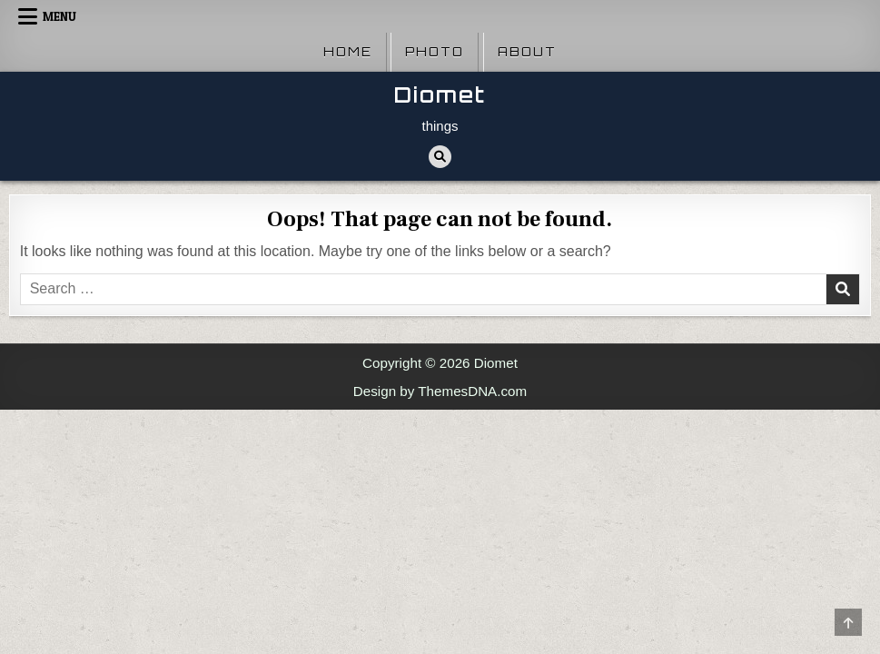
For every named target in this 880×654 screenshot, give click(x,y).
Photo (434, 52)
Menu (59, 16)
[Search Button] (440, 156)
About (527, 52)
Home (347, 52)
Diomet (440, 95)
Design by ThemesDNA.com (440, 391)
